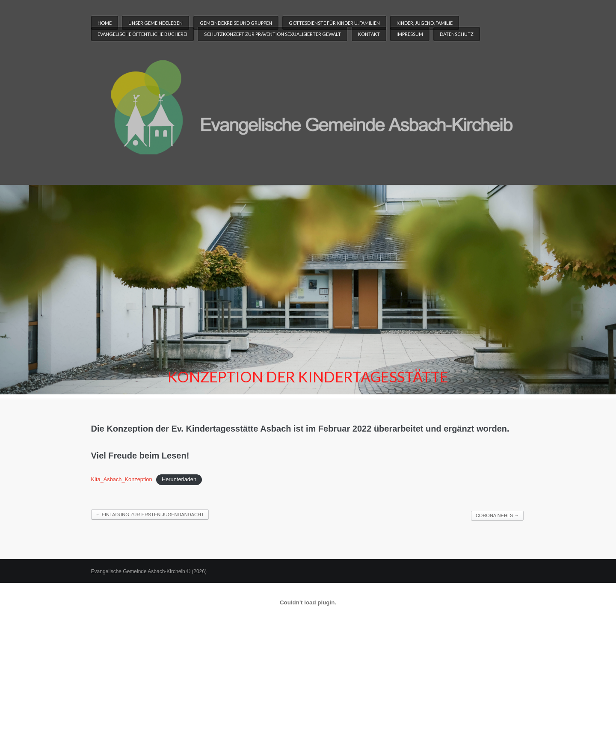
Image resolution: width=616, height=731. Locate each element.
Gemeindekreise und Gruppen (236, 23)
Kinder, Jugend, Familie (425, 23)
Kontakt (369, 34)
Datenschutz (457, 34)
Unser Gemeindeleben (155, 23)
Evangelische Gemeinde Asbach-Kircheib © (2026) (149, 571)
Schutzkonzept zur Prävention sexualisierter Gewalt (272, 34)
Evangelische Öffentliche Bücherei (142, 34)
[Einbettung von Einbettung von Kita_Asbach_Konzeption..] (308, 602)
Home (105, 23)
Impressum (410, 34)
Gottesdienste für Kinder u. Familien (334, 23)
